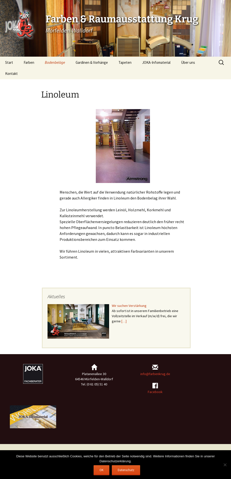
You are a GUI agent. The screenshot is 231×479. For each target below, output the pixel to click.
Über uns (188, 62)
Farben (29, 62)
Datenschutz (126, 470)
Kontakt (11, 73)
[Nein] (224, 464)
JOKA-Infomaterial (156, 62)
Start (9, 62)
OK (101, 470)
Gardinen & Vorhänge (92, 62)
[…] (124, 321)
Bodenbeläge (55, 62)
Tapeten (125, 62)
